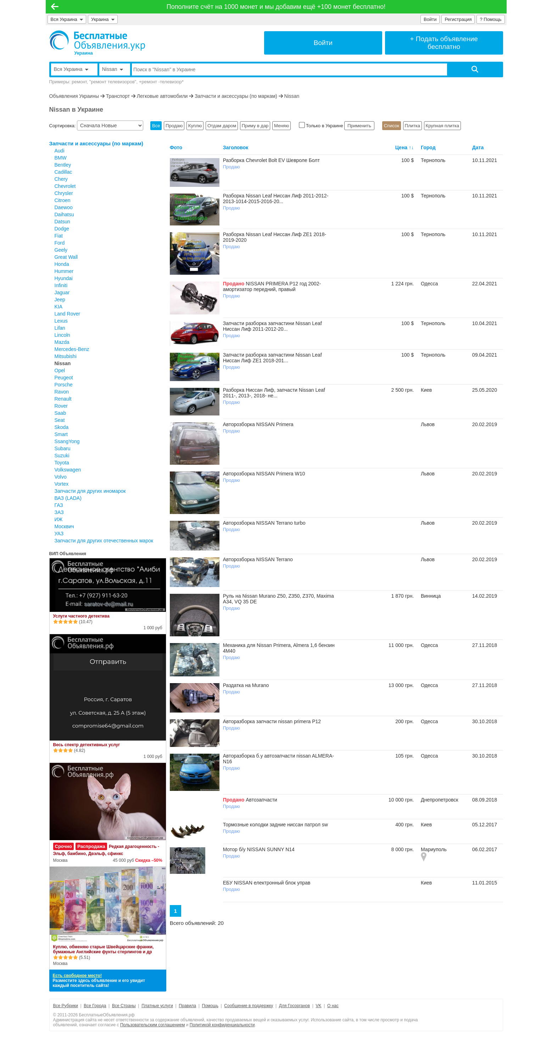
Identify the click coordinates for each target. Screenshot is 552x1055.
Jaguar (62, 292)
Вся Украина (67, 19)
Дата (478, 147)
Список (391, 125)
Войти (430, 19)
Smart (61, 434)
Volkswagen (68, 470)
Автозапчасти (261, 800)
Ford (60, 243)
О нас (333, 1005)
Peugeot (64, 377)
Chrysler (64, 193)
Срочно (63, 846)
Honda (62, 264)
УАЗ (59, 533)
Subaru (63, 448)
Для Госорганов (294, 1005)
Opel (60, 370)
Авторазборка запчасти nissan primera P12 (272, 721)
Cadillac (63, 172)
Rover (61, 406)
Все (156, 125)
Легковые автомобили (162, 96)
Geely (61, 250)
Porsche (64, 384)
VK (319, 1005)
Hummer (64, 271)
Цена (401, 147)
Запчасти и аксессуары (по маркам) (236, 96)
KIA (59, 306)
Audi (60, 150)
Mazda (62, 342)
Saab (60, 413)
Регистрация (458, 19)
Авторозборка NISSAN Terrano (258, 559)
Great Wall (66, 257)
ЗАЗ (59, 512)
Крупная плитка (442, 125)
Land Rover (67, 314)
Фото (176, 147)
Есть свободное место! (77, 975)
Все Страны (124, 1005)
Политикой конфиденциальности (222, 1024)
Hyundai (64, 278)
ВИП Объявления (68, 553)
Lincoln (62, 335)
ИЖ (59, 519)
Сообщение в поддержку (248, 1005)
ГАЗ (59, 505)
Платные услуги (157, 1005)
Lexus (61, 321)
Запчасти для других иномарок (90, 491)
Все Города (95, 1005)
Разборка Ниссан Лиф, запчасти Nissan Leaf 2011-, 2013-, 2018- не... (274, 392)
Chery (61, 179)
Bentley (63, 165)
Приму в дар (255, 125)
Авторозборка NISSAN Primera (258, 424)
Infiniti (61, 285)
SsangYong (67, 441)
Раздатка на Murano (246, 685)
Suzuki (62, 455)
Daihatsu (64, 214)
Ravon (62, 392)
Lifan (60, 328)
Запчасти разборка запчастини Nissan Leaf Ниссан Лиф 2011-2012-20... (272, 326)
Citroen (63, 200)
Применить (359, 125)
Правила (187, 1005)
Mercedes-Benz (72, 349)
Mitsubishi (66, 356)
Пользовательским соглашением (152, 1024)
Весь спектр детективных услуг (86, 744)
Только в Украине (321, 125)
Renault (63, 399)
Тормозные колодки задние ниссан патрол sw (275, 824)
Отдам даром (221, 125)
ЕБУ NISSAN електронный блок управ (267, 883)
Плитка (412, 125)
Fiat (59, 236)
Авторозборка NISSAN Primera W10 (264, 473)
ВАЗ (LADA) (68, 498)
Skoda (62, 427)
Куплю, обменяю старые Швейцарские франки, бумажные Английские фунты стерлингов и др (103, 949)
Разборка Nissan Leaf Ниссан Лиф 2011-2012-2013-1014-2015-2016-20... (276, 198)
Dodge (62, 228)
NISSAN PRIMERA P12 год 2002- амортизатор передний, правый (272, 286)
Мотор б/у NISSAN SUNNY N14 (259, 849)
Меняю (281, 125)
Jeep (60, 299)
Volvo (61, 477)
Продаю (174, 125)
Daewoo (64, 207)
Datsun (62, 221)
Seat (60, 420)
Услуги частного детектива (81, 616)
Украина (103, 19)
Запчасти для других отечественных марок (104, 540)
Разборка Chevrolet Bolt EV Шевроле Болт (271, 160)
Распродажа (91, 846)
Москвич (64, 526)
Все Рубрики (65, 1005)
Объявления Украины (74, 96)
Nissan (292, 96)
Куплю (195, 125)
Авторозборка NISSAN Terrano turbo (264, 523)
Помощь (210, 1005)
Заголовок (236, 147)
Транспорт (118, 96)
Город (428, 147)
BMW (61, 158)
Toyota (62, 462)
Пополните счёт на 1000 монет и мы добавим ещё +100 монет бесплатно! (276, 6)
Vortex (62, 484)
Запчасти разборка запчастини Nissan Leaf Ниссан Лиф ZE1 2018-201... (272, 357)
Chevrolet (65, 186)
